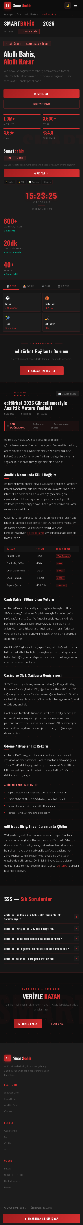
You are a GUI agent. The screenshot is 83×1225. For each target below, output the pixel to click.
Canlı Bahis (10, 1099)
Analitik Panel (11, 1105)
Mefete (7, 1187)
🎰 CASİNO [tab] (28, 286)
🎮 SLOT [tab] (45, 286)
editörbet (63, 865)
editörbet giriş (35, 532)
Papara (8, 1168)
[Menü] (75, 5)
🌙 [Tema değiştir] (67, 5)
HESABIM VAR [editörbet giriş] (57, 1024)
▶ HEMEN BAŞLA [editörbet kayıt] (28, 1024)
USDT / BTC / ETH (13, 1174)
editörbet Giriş (11, 1092)
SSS (6, 1136)
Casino (8, 1111)
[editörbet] (41, 1058)
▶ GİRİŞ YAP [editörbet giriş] (41, 93)
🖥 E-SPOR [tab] (63, 286)
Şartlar (8, 1149)
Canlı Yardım (10, 1130)
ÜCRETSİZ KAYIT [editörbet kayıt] (41, 104)
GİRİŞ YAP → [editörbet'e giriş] (41, 173)
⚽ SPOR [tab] (11, 286)
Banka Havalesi (12, 1181)
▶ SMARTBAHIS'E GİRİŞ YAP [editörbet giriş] (41, 1218)
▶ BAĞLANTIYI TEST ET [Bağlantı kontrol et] (42, 371)
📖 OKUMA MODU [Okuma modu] (67, 393)
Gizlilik (7, 1143)
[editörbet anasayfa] (18, 5)
